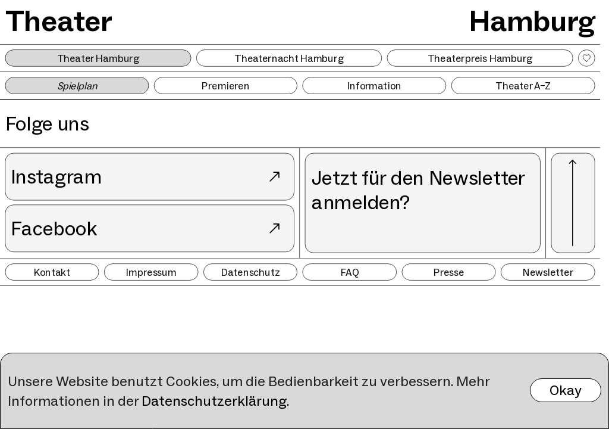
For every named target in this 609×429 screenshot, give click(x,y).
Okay (566, 390)
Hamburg (532, 20)
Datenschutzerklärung (214, 400)
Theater (59, 20)
